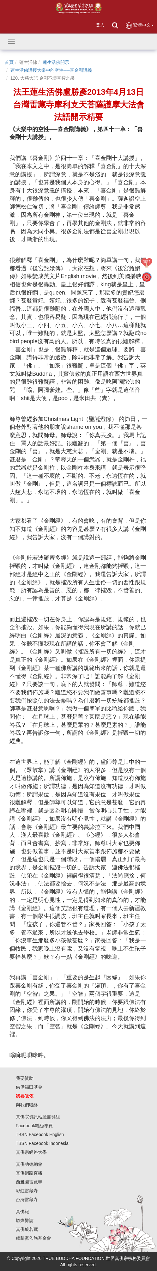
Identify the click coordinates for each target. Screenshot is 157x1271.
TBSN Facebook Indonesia (42, 1143)
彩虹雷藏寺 (27, 1190)
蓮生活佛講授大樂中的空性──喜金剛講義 (51, 70)
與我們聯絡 (27, 1104)
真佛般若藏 (27, 1229)
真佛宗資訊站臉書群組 (38, 1116)
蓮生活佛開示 (56, 62)
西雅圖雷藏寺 (29, 1181)
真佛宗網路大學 (31, 1152)
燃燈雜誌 (24, 1220)
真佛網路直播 (29, 1173)
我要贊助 (24, 1078)
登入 (100, 24)
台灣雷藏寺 (27, 1199)
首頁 (9, 62)
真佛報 (22, 1211)
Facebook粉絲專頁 (34, 1125)
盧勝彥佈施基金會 (33, 1238)
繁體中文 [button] (139, 25)
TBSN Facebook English (40, 1134)
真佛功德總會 (29, 1164)
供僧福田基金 (29, 1087)
